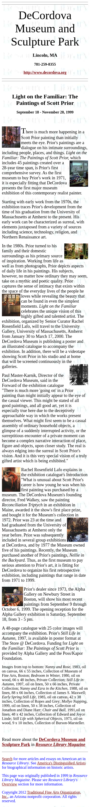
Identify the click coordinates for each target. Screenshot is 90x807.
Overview (9, 784)
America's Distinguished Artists (61, 763)
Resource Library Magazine (60, 744)
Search (7, 759)
